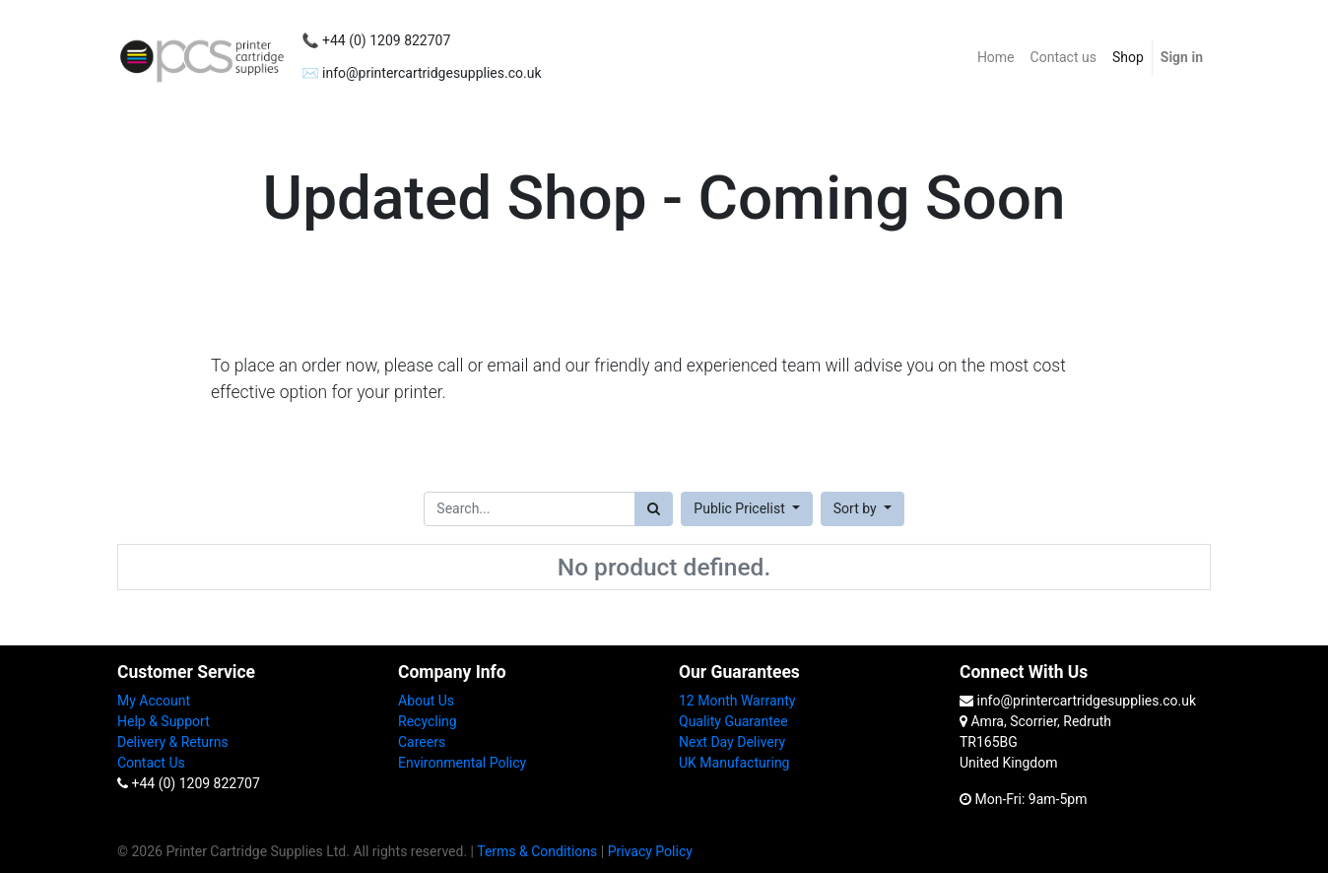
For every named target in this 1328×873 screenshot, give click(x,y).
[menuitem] (996, 57)
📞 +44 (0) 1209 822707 (375, 40)
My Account (153, 700)
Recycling (427, 721)
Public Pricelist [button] (741, 508)
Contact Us (151, 763)
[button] (862, 509)
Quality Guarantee (733, 721)
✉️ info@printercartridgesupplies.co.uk (421, 73)
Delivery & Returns (173, 742)
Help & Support (163, 721)
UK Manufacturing (734, 763)
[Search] (653, 509)
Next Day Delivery (732, 742)
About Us (426, 700)
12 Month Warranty (737, 700)
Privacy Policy (650, 851)
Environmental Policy (462, 763)
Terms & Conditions (537, 851)
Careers (421, 742)
